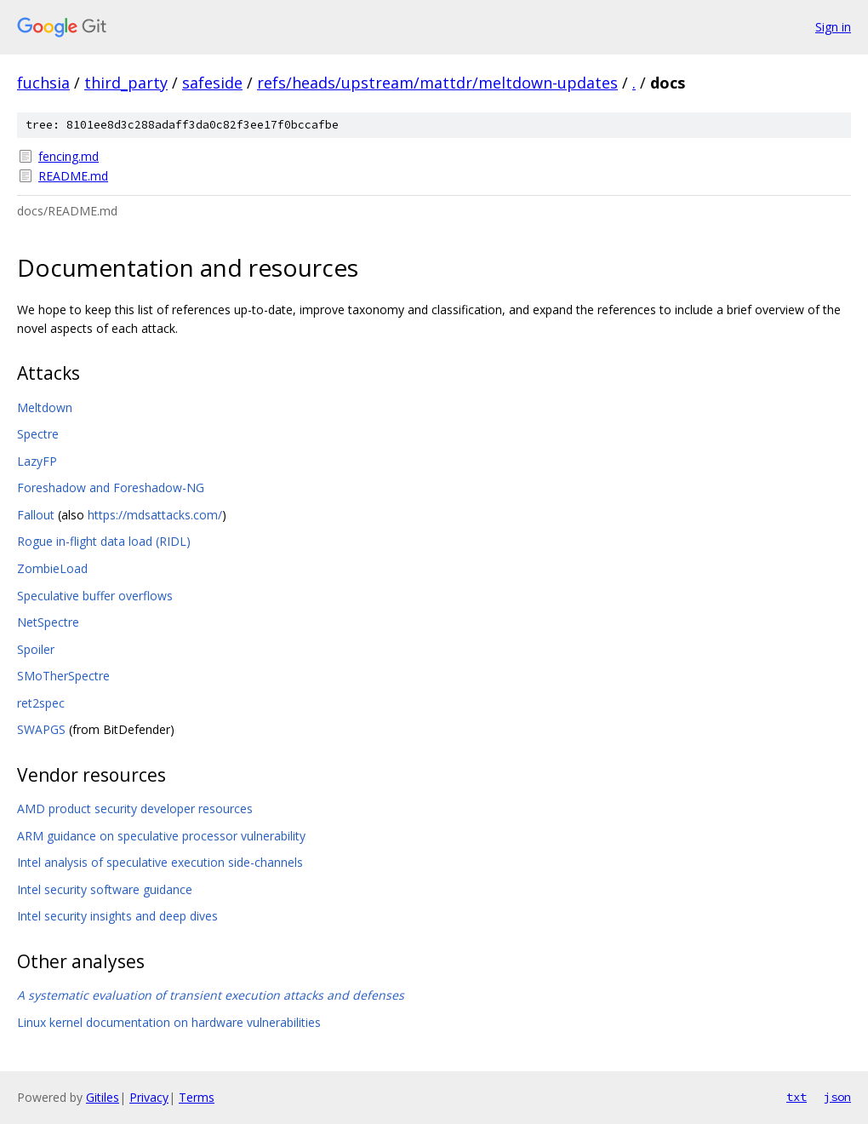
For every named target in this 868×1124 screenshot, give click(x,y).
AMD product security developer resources (135, 808)
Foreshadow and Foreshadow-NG (110, 487)
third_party (126, 82)
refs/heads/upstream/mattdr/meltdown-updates (437, 82)
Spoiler (35, 649)
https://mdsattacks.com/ (155, 515)
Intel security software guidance (104, 889)
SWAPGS (41, 729)
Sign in (833, 27)
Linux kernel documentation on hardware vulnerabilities (169, 1022)
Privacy (148, 1097)
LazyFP (37, 461)
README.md (73, 176)
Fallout (35, 515)
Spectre (38, 434)
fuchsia (43, 82)
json (837, 1096)
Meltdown (44, 407)
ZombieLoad (52, 568)
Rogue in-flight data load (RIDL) (104, 541)
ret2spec (41, 703)
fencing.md (68, 156)
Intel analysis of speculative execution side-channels (160, 862)
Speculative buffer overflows (95, 596)
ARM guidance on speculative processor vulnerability (161, 836)
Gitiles (102, 1097)
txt (796, 1096)
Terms (196, 1097)
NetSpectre (48, 622)
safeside (212, 82)
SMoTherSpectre (63, 676)
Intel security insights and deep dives (117, 916)
